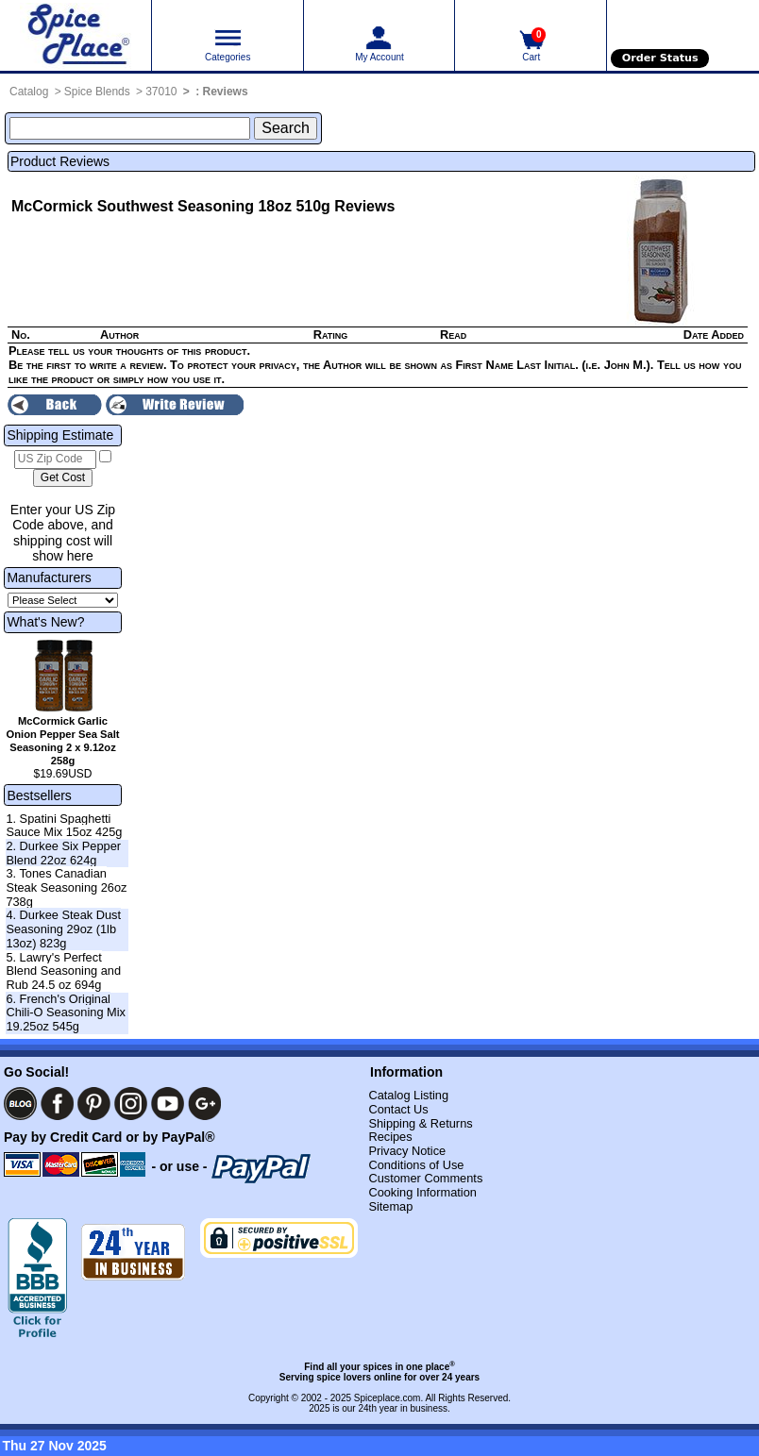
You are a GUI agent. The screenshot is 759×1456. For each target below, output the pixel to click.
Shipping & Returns (420, 1123)
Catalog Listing (408, 1095)
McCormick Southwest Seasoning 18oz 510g (170, 206)
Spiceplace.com (387, 1398)
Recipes (390, 1137)
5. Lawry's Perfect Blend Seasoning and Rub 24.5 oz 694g (63, 971)
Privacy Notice (407, 1151)
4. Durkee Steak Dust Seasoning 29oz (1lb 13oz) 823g (63, 928)
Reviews (225, 91)
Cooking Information (422, 1192)
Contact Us (398, 1109)
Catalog (28, 91)
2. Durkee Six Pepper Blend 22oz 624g (63, 853)
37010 (161, 91)
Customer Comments (425, 1178)
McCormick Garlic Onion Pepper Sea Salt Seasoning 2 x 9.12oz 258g (63, 740)
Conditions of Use (416, 1165)
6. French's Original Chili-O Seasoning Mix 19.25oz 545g (66, 1012)
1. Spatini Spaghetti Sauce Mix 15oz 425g (64, 826)
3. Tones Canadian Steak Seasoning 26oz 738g (66, 887)
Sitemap (390, 1206)
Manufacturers (49, 577)
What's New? (45, 621)
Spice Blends (97, 91)
